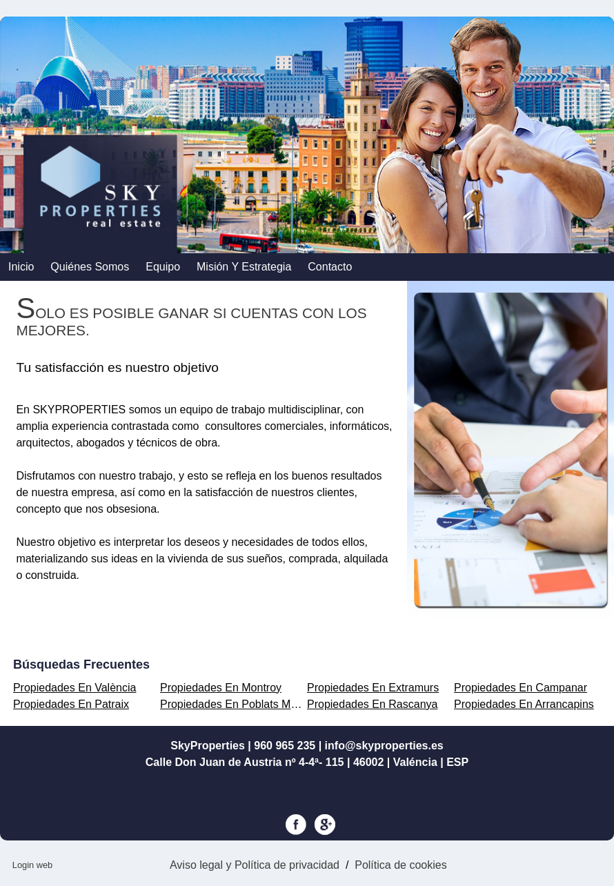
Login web (32, 865)
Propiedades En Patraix (71, 704)
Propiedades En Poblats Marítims (242, 704)
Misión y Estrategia (244, 267)
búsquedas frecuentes (81, 664)
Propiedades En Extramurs (373, 687)
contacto (330, 267)
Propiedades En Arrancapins (524, 704)
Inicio (21, 267)
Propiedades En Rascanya (372, 704)
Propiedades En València (75, 687)
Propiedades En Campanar (520, 687)
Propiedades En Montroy (220, 687)
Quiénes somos (89, 267)
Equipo (163, 267)
